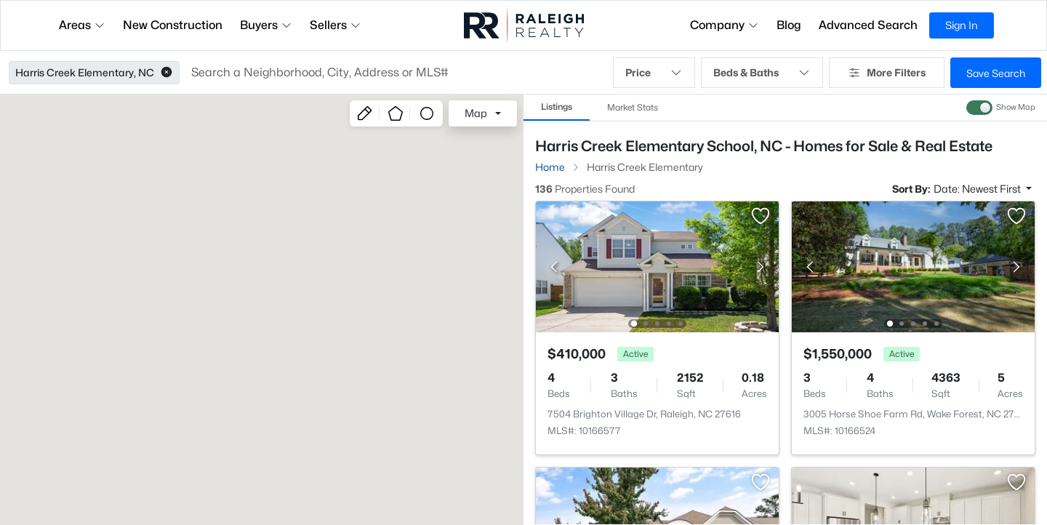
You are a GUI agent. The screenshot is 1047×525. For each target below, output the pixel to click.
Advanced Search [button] (868, 25)
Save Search (995, 73)
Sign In (961, 25)
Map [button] (476, 113)
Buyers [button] (266, 25)
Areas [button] (82, 25)
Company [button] (724, 25)
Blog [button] (789, 25)
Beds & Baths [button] (762, 72)
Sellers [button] (335, 25)
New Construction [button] (172, 25)
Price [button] (654, 72)
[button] (166, 72)
